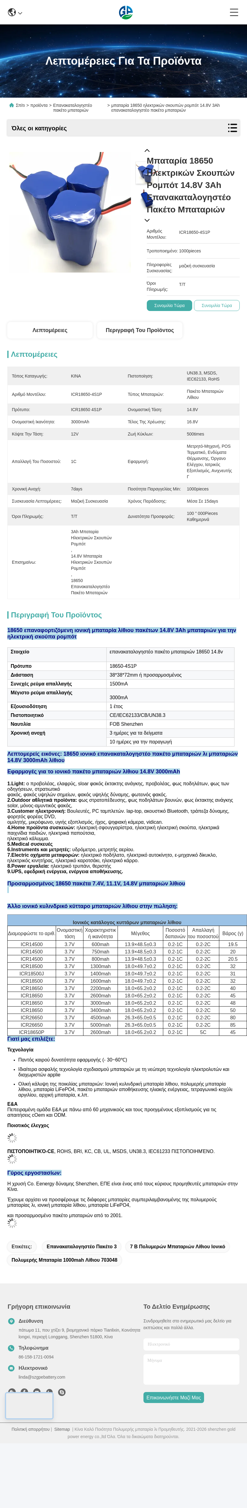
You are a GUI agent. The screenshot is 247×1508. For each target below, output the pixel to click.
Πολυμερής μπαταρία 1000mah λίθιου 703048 (64, 1293)
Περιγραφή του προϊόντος (140, 330)
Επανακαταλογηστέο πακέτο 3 (82, 1279)
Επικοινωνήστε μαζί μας (173, 1430)
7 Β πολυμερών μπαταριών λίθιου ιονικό (177, 1279)
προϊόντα (39, 105)
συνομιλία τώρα (170, 305)
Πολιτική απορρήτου (31, 1462)
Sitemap (62, 1462)
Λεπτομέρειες (50, 330)
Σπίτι (20, 105)
